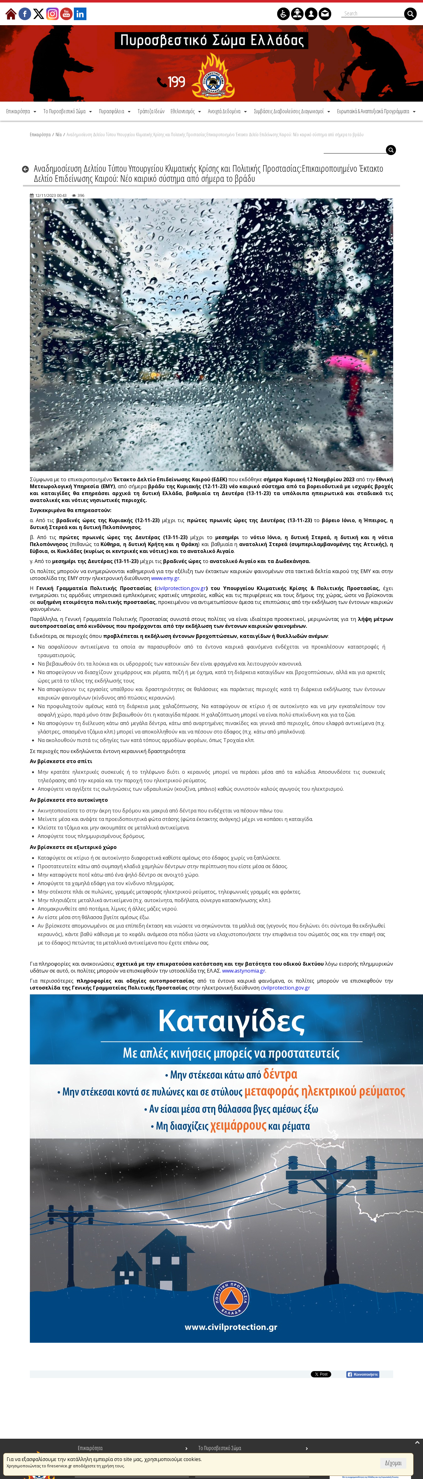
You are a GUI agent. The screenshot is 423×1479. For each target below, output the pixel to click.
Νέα (59, 134)
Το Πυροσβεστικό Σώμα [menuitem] (219, 1448)
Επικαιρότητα (40, 134)
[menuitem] (21, 111)
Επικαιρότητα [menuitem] (90, 1448)
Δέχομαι (393, 1463)
